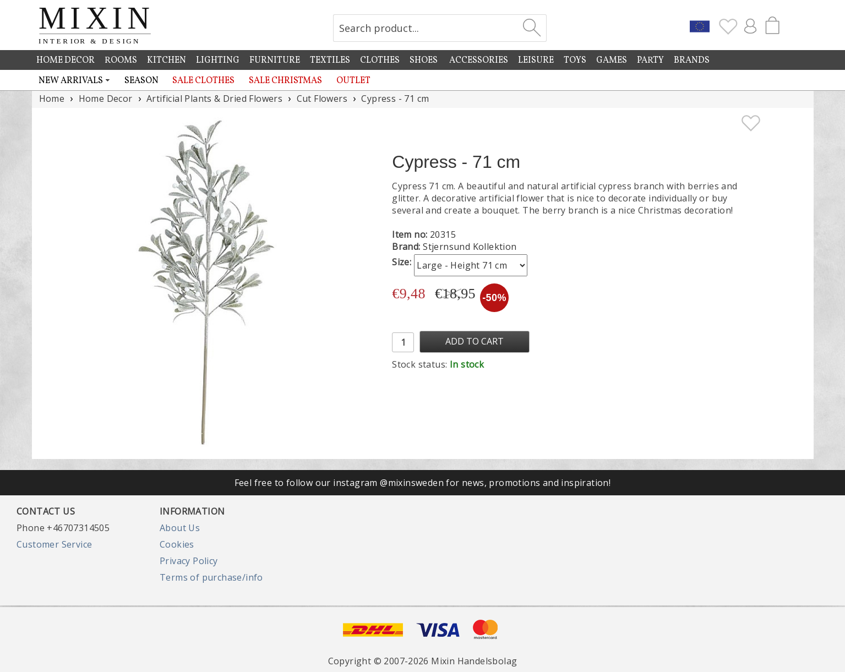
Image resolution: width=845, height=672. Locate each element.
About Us (180, 528)
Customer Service (54, 544)
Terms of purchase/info (211, 577)
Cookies (177, 544)
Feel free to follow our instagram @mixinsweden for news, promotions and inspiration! (423, 483)
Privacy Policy (189, 561)
